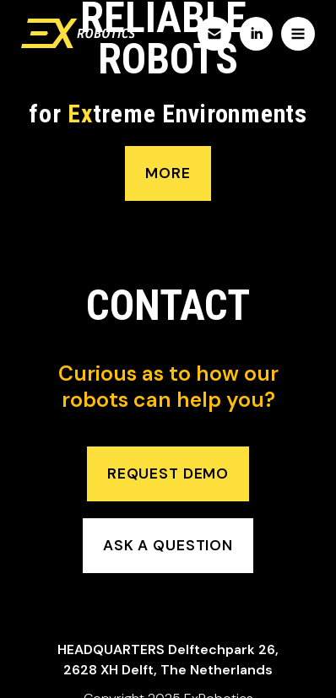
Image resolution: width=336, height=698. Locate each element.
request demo (168, 473)
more (167, 173)
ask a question (168, 545)
